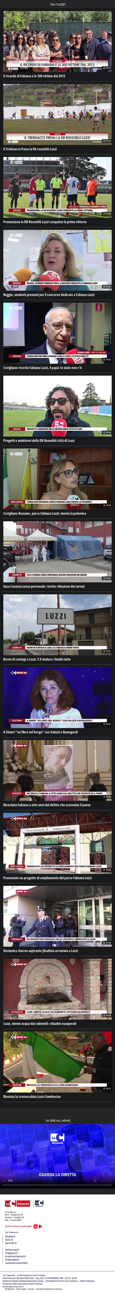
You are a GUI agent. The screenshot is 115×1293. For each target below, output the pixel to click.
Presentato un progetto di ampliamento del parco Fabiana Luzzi (47, 877)
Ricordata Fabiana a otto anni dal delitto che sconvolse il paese (46, 804)
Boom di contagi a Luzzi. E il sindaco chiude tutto (37, 659)
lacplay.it (10, 1236)
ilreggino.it (11, 1253)
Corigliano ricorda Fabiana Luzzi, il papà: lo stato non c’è (42, 367)
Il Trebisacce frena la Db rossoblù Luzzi (30, 148)
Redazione (10, 1289)
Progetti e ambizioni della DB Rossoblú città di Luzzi (39, 440)
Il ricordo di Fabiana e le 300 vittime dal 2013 (34, 75)
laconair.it (11, 1243)
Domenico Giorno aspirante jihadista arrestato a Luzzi (40, 950)
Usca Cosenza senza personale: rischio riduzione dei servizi (44, 586)
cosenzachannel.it (15, 1256)
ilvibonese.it (12, 1259)
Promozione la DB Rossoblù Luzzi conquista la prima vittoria (44, 221)
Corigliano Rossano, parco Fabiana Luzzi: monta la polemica (44, 513)
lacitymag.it (12, 1249)
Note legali (21, 1289)
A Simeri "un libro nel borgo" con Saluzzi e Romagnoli (40, 731)
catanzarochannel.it (16, 1262)
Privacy (31, 1289)
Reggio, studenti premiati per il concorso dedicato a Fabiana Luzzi (48, 294)
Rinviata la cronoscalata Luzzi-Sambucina (32, 1096)
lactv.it (9, 1239)
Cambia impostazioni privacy (49, 1289)
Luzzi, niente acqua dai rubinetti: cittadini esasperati (39, 1023)
